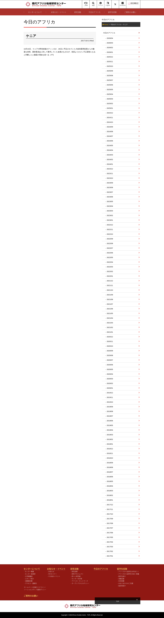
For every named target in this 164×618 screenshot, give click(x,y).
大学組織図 (28, 576)
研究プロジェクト (77, 574)
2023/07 (110, 192)
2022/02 (110, 271)
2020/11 (110, 341)
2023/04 (110, 206)
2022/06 (110, 253)
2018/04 (110, 486)
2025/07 (110, 80)
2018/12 (110, 449)
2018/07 (110, 472)
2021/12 (110, 281)
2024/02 (110, 159)
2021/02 (110, 327)
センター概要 (29, 571)
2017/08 (110, 523)
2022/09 (110, 239)
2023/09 (110, 183)
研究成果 (75, 571)
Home (106, 24)
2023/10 (110, 178)
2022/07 (110, 248)
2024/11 (110, 117)
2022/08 (110, 243)
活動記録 (121, 578)
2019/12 (110, 393)
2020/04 (110, 374)
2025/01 (110, 108)
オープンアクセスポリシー (80, 583)
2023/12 (110, 169)
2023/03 (110, 211)
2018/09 (110, 463)
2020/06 (110, 365)
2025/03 (110, 99)
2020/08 (110, 355)
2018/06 (110, 477)
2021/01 (110, 332)
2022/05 (110, 257)
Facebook (122, 4)
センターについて (35, 12)
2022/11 (110, 229)
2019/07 (110, 416)
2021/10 (110, 290)
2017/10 (110, 514)
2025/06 (110, 85)
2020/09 (110, 351)
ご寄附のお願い (130, 12)
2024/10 (110, 122)
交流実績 (121, 581)
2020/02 (110, 383)
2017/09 (110, 519)
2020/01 (110, 388)
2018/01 (110, 500)
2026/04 (110, 38)
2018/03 (110, 491)
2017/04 (110, 542)
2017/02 (110, 551)
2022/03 (110, 267)
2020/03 (110, 379)
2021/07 (110, 304)
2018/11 (110, 453)
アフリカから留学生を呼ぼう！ (128, 571)
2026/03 (110, 43)
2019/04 (110, 430)
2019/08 (110, 411)
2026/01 (110, 52)
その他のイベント (54, 576)
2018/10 (110, 458)
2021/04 (110, 318)
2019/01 (110, 444)
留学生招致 (112, 12)
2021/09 (110, 295)
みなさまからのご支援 (125, 583)
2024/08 (110, 131)
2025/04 (110, 94)
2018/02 (110, 495)
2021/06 (110, 309)
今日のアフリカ (94, 12)
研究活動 (77, 12)
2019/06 (110, 421)
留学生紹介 (122, 576)
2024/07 (110, 136)
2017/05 (110, 537)
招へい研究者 (76, 576)
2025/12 (110, 57)
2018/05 (110, 481)
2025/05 (110, 89)
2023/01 (110, 220)
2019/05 (110, 425)
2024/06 (110, 141)
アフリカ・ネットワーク (80, 581)
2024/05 (110, 145)
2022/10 (110, 234)
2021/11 (110, 285)
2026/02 (110, 47)
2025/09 (110, 71)
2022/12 (110, 225)
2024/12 (110, 113)
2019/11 (110, 397)
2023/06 (110, 197)
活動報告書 (28, 581)
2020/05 (110, 369)
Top (136, 601)
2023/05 (110, 201)
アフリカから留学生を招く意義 (128, 574)
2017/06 (110, 533)
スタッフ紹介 (29, 578)
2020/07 (110, 360)
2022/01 (110, 276)
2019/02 (110, 439)
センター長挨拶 (30, 574)
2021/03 (110, 323)
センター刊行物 (77, 578)
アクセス (100, 4)
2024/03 (110, 155)
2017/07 (110, 528)
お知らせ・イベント (58, 12)
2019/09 (110, 407)
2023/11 (110, 173)
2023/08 (110, 187)
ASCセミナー (52, 574)
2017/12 (110, 505)
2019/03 (110, 435)
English (107, 4)
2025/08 (110, 75)
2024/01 (110, 164)
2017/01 (110, 556)
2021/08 (110, 299)
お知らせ (51, 571)
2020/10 (110, 346)
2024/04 (110, 150)
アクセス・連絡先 (31, 583)
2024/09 (110, 127)
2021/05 (110, 313)
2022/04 (110, 262)
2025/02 (110, 103)
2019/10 (110, 402)
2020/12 (110, 337)
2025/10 (110, 66)
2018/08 (110, 467)
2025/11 (110, 61)
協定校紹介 (122, 586)
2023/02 (110, 215)
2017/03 (110, 547)
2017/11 (110, 509)
